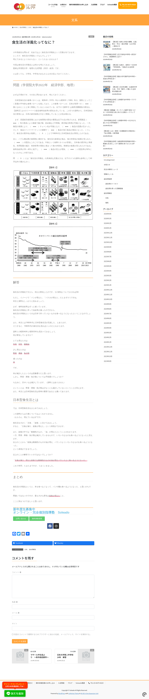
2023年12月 (108, 347)
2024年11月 (108, 294)
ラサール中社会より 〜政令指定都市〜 (40, 656)
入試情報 (61, 683)
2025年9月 (107, 247)
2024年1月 (107, 342)
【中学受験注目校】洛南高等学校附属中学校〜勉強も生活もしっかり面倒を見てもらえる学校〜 (119, 143)
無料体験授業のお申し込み (45, 683)
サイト (14, 623)
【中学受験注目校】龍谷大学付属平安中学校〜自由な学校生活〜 (119, 77)
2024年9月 (107, 304)
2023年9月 (107, 361)
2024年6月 (107, 318)
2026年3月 (107, 218)
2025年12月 (108, 233)
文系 (91, 36)
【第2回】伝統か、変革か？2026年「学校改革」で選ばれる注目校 (124, 66)
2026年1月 (107, 228)
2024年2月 (107, 337)
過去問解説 (32, 549)
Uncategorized (109, 160)
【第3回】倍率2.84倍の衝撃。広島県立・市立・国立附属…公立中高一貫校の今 (124, 44)
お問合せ (29, 683)
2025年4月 (107, 271)
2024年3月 (107, 332)
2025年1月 (107, 285)
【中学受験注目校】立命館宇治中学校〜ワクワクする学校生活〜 (119, 100)
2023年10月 (108, 356)
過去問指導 (108, 179)
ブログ (70, 683)
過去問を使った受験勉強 (114, 188)
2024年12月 (108, 290)
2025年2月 (107, 280)
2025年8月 (107, 252)
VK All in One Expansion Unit (89, 693)
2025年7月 (107, 256)
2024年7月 (107, 313)
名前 (15, 601)
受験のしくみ (108, 174)
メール (16, 612)
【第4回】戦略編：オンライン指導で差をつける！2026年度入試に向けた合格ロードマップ (119, 111)
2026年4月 (107, 214)
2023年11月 (108, 351)
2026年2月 (107, 223)
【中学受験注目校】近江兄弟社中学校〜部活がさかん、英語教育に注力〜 (119, 55)
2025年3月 (107, 275)
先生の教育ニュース (111, 169)
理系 (107, 203)
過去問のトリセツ (111, 184)
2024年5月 (107, 323)
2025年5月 (107, 266)
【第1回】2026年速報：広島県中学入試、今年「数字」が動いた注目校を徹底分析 (124, 89)
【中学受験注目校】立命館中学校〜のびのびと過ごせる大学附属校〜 (119, 121)
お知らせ (107, 164)
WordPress (61, 693)
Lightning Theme (73, 693)
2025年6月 (107, 261)
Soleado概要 (80, 683)
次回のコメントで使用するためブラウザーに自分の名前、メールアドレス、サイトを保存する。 (52, 634)
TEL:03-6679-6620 (95, 683)
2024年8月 (107, 309)
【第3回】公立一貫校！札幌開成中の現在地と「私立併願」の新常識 (119, 132)
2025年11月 (108, 237)
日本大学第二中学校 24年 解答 (66, 656)
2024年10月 (108, 299)
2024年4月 (107, 328)
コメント (16, 572)
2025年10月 (108, 242)
